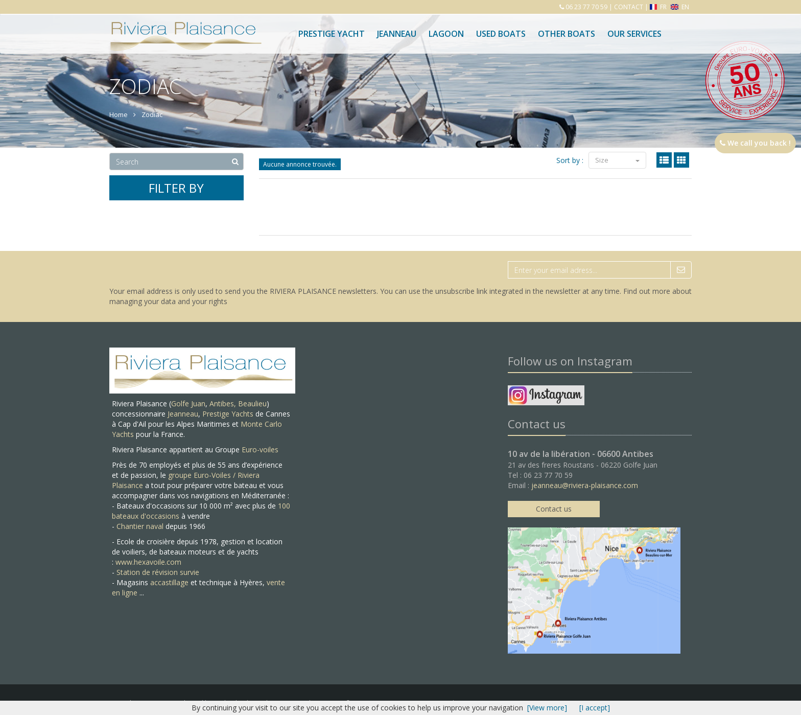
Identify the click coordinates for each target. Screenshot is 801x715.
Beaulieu (252, 403)
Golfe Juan (188, 403)
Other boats (566, 33)
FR (659, 7)
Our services (634, 33)
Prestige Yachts (227, 414)
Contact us (554, 509)
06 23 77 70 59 (585, 7)
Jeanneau (396, 33)
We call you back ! (755, 143)
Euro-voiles (260, 449)
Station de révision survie (157, 572)
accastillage (169, 582)
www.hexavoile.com (148, 562)
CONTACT (628, 7)
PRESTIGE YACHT (331, 33)
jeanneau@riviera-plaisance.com (584, 485)
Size (617, 160)
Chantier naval (139, 526)
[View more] (547, 707)
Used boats (501, 33)
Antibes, (223, 403)
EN (680, 7)
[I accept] (594, 707)
